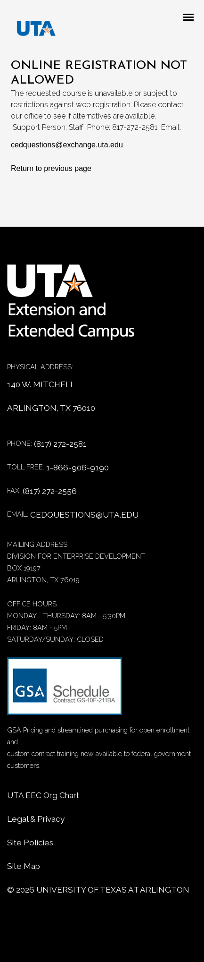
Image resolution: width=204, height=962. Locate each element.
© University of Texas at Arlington (98, 889)
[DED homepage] (31, 30)
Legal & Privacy (36, 819)
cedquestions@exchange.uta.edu (67, 145)
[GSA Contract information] (64, 690)
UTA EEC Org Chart (43, 795)
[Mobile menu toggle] (191, 18)
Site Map (23, 866)
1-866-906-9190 (77, 467)
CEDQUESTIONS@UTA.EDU (84, 514)
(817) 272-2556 (50, 491)
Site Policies (30, 842)
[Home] (77, 307)
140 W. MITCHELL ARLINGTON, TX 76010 (51, 396)
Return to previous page (51, 168)
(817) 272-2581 (60, 444)
